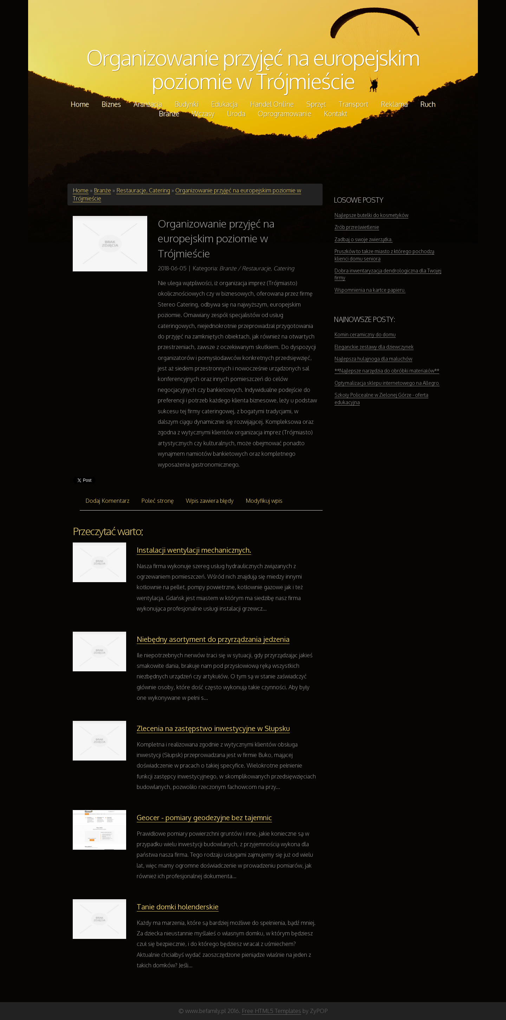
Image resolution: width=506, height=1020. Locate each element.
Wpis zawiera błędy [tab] (210, 500)
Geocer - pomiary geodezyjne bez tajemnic (204, 817)
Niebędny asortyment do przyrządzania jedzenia (213, 639)
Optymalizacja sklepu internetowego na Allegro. (387, 383)
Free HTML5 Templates (271, 1010)
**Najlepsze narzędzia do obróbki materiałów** (387, 371)
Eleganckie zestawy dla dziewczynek (374, 347)
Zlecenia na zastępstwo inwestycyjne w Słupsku (213, 728)
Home (81, 190)
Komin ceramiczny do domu (365, 334)
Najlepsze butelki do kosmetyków (371, 215)
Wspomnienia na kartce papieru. (370, 290)
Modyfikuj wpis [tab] (264, 500)
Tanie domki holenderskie (178, 906)
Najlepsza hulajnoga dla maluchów (373, 359)
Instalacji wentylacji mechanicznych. (194, 549)
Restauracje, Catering (143, 190)
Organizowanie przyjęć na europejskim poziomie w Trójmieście (253, 69)
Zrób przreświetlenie (357, 227)
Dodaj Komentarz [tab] (107, 500)
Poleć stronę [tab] (157, 500)
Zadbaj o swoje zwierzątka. (364, 239)
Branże (102, 190)
